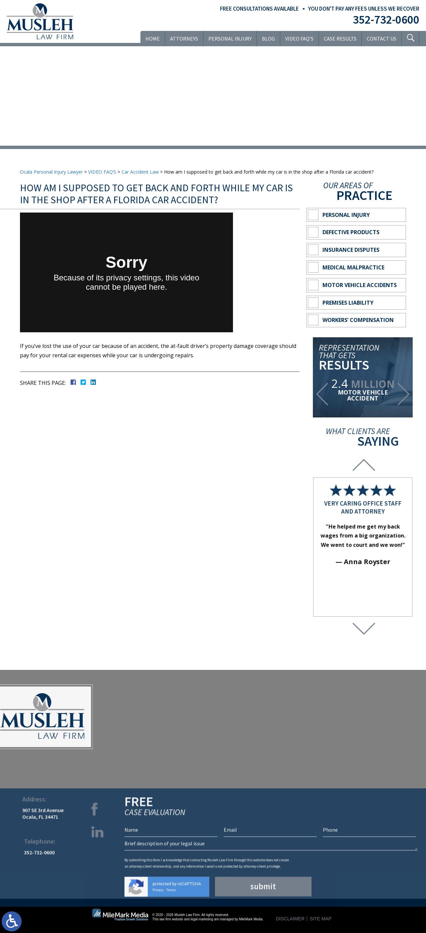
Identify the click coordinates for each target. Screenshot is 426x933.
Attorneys (184, 38)
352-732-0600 (386, 19)
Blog (268, 38)
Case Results (339, 38)
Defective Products (351, 232)
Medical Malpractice (354, 267)
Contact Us (381, 38)
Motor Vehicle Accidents (360, 285)
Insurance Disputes (351, 249)
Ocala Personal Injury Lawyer (51, 172)
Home (152, 38)
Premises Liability (348, 302)
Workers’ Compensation (358, 320)
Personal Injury (229, 38)
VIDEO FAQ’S (299, 38)
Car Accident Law (140, 172)
